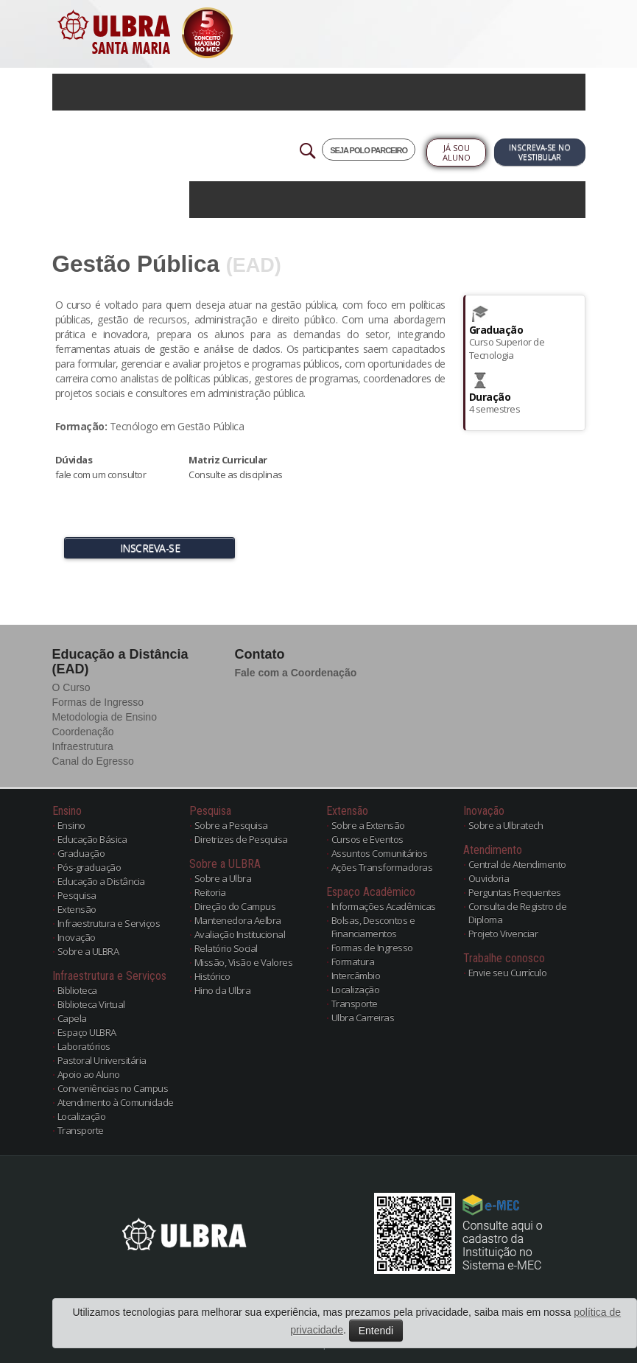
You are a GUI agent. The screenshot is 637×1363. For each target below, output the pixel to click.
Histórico (212, 976)
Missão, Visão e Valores (243, 962)
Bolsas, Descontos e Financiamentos (373, 927)
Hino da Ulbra (222, 990)
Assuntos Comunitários (379, 853)
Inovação (76, 937)
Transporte (80, 1130)
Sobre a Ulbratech (505, 825)
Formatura (353, 961)
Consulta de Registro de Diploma (517, 913)
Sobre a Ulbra (223, 878)
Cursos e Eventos (367, 839)
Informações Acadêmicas (383, 906)
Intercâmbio (356, 975)
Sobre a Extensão (368, 825)
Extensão (76, 909)
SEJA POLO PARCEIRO (368, 150)
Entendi (376, 1330)
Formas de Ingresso (98, 702)
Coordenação (83, 731)
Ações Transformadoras (382, 867)
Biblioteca (77, 990)
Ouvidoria (489, 878)
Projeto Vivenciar (503, 933)
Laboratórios (83, 1046)
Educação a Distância (101, 881)
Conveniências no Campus (113, 1088)
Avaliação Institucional (240, 934)
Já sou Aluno (457, 152)
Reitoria (210, 892)
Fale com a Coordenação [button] (296, 673)
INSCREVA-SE (150, 548)
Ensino (71, 825)
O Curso (71, 687)
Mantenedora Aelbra (237, 920)
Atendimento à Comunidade (115, 1102)
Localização (81, 1116)
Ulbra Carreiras (363, 1017)
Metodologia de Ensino (104, 717)
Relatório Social (226, 948)
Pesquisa (76, 895)
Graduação (81, 853)
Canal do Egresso (93, 761)
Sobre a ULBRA (88, 951)
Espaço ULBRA (86, 1032)
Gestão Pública (136, 263)
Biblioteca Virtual (91, 1004)
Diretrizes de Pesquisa (241, 839)
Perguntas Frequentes (514, 892)
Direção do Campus (235, 906)
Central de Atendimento (517, 864)
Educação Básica (92, 839)
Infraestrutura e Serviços (109, 923)
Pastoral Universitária (102, 1060)
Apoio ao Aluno (88, 1074)
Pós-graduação (89, 867)
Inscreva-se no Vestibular (540, 152)
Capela (72, 1018)
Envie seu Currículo (507, 972)
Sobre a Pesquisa (231, 825)
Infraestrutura (82, 746)
